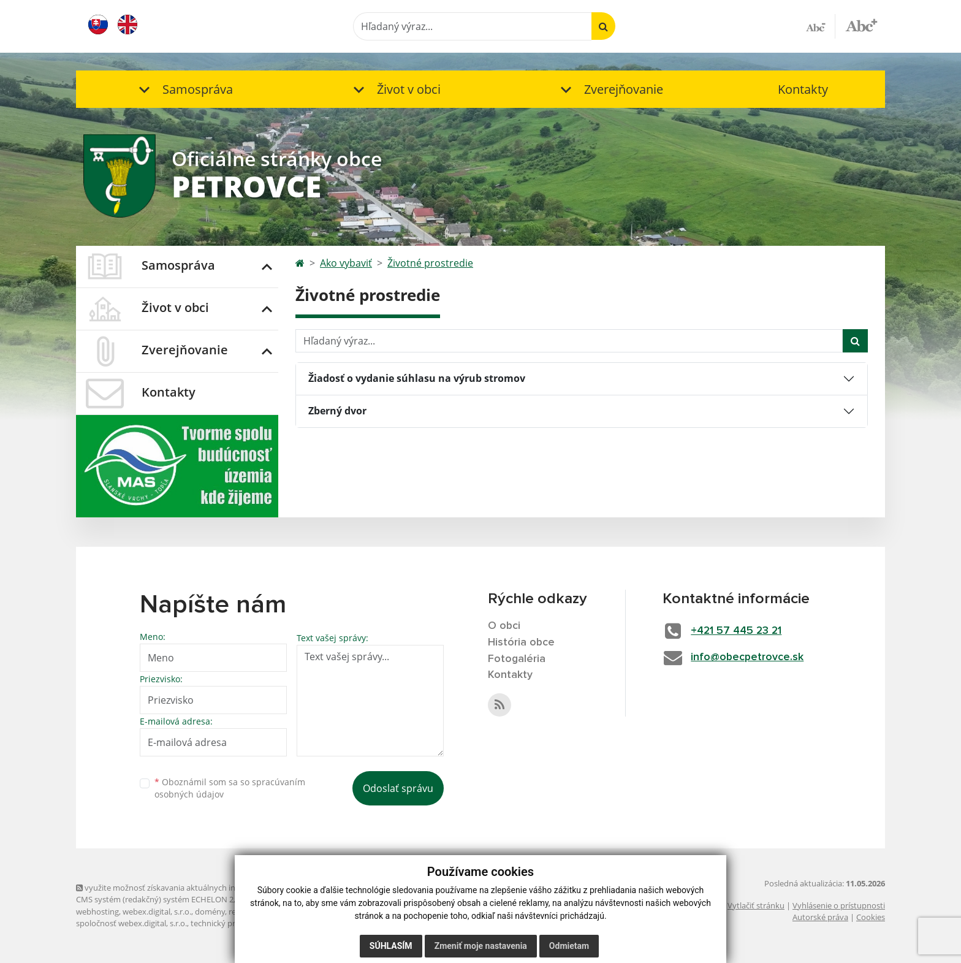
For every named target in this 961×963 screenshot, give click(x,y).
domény (210, 911)
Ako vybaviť (346, 263)
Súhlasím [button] (391, 946)
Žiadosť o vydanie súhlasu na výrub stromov (416, 378)
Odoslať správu (398, 788)
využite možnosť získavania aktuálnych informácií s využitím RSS (197, 887)
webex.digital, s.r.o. (157, 911)
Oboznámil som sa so (229, 788)
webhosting (97, 911)
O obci (504, 625)
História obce (521, 642)
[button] (183, 89)
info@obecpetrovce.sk (749, 657)
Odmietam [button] (569, 946)
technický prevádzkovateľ (237, 923)
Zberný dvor (337, 410)
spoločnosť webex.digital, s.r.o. (131, 923)
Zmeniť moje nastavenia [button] (481, 946)
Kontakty (803, 89)
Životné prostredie (430, 263)
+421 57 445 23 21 (738, 630)
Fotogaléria (517, 658)
